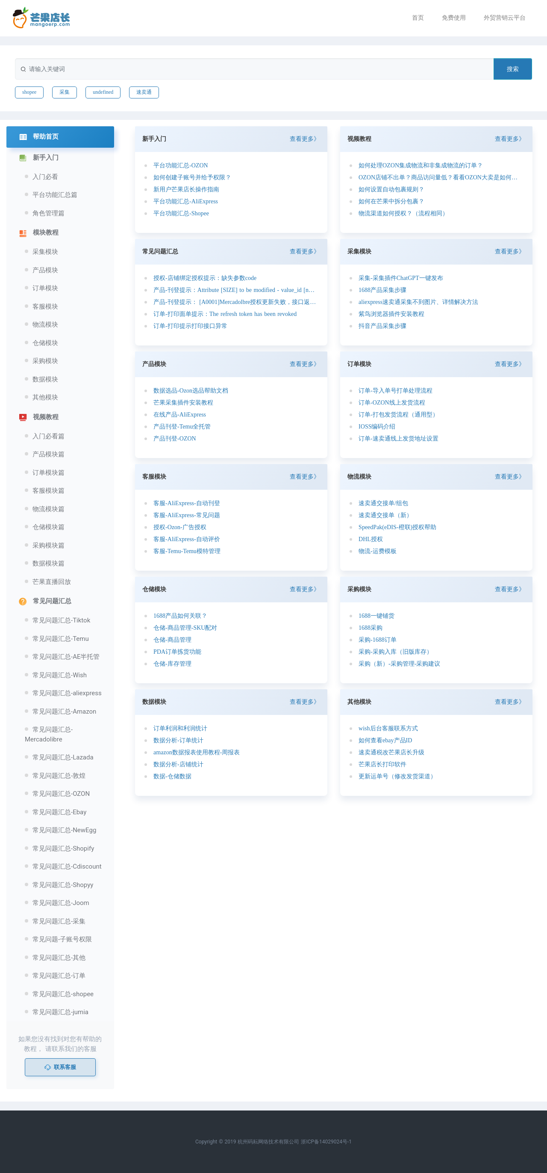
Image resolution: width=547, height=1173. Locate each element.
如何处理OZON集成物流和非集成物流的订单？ (421, 165)
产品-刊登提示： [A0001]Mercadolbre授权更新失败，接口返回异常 (234, 302)
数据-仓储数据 (172, 776)
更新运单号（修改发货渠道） (397, 776)
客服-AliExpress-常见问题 (186, 515)
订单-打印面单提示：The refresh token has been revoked (225, 314)
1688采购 (370, 628)
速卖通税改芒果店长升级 (391, 752)
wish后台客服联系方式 (388, 728)
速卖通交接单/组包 (383, 503)
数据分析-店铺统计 (178, 764)
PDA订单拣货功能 (177, 652)
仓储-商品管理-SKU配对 (185, 628)
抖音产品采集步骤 (382, 326)
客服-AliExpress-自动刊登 (186, 503)
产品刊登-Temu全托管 (182, 426)
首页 (418, 17)
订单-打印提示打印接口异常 (190, 326)
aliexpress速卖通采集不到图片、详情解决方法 (418, 302)
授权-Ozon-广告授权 (179, 527)
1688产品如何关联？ (180, 616)
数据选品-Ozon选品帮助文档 (190, 390)
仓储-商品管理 (172, 640)
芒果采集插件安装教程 (183, 402)
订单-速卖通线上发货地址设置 (398, 438)
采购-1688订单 (378, 640)
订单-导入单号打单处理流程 (395, 390)
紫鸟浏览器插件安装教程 (391, 314)
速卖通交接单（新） (385, 515)
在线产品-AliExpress (179, 414)
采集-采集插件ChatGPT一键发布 (401, 278)
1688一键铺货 (376, 616)
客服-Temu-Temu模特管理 (187, 551)
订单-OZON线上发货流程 (392, 402)
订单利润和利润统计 (180, 728)
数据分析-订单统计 (178, 740)
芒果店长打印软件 (382, 764)
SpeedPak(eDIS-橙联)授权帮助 (397, 527)
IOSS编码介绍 (377, 426)
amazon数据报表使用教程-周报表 (196, 752)
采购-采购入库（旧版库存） (395, 652)
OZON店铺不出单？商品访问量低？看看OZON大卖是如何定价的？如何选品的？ (440, 177)
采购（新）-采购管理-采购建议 (399, 664)
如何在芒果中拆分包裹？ (391, 201)
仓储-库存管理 (172, 664)
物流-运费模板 (378, 551)
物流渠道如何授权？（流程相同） (403, 213)
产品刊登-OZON (174, 438)
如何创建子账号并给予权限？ (192, 177)
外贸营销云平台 (505, 17)
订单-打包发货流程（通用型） (398, 414)
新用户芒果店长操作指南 (186, 189)
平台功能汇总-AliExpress (185, 201)
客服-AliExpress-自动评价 (186, 539)
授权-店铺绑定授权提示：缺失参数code (204, 278)
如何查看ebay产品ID (385, 740)
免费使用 (454, 17)
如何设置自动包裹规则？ (391, 189)
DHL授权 (371, 539)
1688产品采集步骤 (382, 290)
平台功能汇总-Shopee (181, 213)
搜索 (513, 68)
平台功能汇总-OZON (180, 165)
